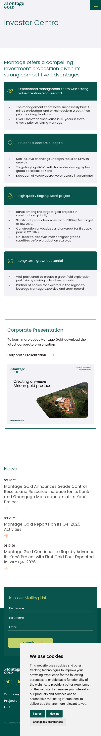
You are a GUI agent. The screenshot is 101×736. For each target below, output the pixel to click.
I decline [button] (54, 713)
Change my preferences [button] (48, 721)
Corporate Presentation (26, 355)
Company (12, 694)
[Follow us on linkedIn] (20, 682)
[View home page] (12, 672)
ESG (7, 707)
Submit (29, 643)
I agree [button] (37, 713)
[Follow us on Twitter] (8, 682)
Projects (10, 700)
